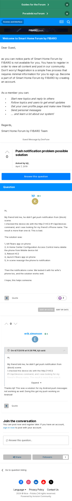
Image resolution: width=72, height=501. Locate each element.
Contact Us (53, 489)
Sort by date (62, 310)
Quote (15, 298)
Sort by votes (46, 310)
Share (17, 457)
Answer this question (36, 176)
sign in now (9, 427)
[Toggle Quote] (8, 350)
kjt (27, 163)
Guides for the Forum (33, 4)
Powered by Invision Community (36, 496)
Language (20, 489)
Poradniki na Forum (34, 13)
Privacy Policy (36, 489)
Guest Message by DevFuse (36, 139)
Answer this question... (19, 440)
